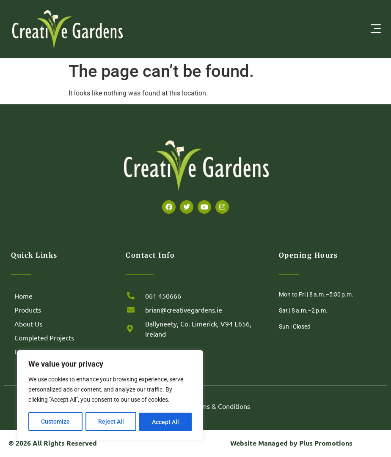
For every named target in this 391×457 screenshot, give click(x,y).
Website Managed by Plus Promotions (291, 442)
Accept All (165, 422)
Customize (55, 422)
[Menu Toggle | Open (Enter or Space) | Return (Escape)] (376, 28)
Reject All (111, 422)
